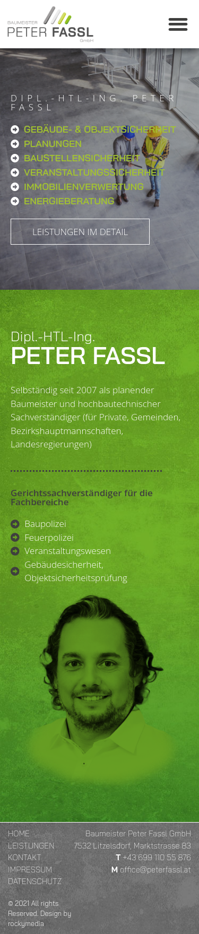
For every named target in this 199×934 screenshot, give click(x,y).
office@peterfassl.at (155, 869)
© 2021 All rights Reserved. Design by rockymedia (39, 913)
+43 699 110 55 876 (157, 857)
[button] (178, 24)
